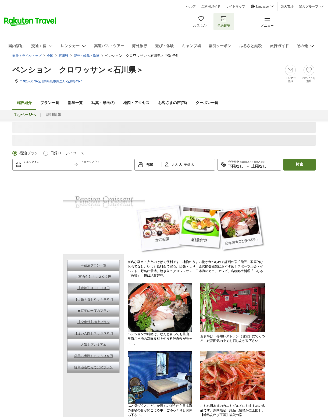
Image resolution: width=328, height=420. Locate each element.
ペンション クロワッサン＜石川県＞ (77, 70)
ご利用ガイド (210, 6)
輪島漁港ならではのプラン (93, 367)
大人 (175, 164)
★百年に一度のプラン (93, 311)
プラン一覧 (49, 103)
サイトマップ (235, 6)
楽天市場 (287, 6)
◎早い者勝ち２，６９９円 (93, 356)
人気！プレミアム (93, 344)
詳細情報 (53, 115)
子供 (187, 164)
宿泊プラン (28, 153)
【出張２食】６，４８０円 (93, 299)
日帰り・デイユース (67, 153)
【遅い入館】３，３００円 (93, 333)
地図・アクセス (136, 103)
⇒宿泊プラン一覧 (93, 265)
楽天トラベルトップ (26, 56)
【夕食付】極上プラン (93, 322)
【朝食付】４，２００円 (93, 277)
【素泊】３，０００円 (93, 288)
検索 (299, 164)
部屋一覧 (75, 103)
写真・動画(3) (103, 103)
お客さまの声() (172, 103)
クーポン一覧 (207, 103)
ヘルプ (191, 6)
